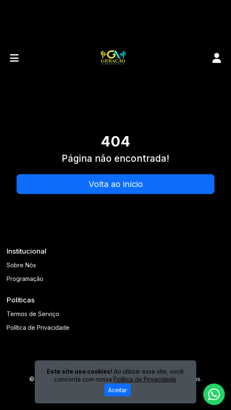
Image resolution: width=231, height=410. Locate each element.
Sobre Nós (21, 265)
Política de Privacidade (38, 327)
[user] (216, 58)
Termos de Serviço (33, 313)
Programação (25, 278)
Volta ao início (116, 184)
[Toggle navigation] (14, 58)
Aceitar (117, 389)
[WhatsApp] (214, 394)
